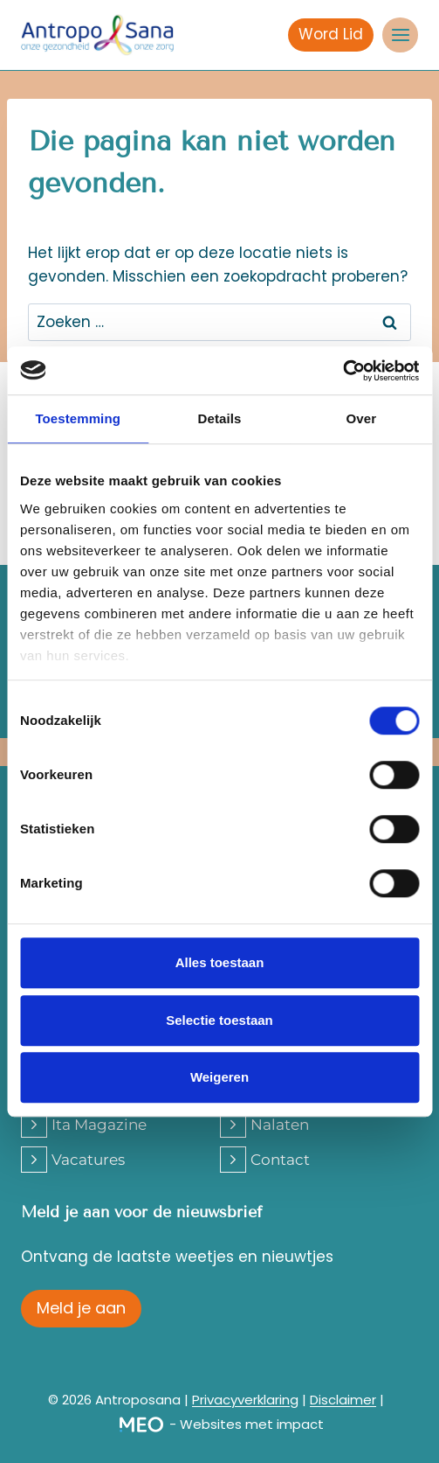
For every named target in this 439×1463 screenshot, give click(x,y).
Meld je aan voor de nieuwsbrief (142, 1212)
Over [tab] (361, 418)
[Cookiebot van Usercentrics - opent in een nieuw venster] (342, 370)
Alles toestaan (219, 962)
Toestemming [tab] (77, 418)
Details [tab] (220, 418)
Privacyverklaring (245, 1399)
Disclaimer (343, 1399)
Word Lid (330, 34)
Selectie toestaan (219, 1020)
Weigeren (219, 1076)
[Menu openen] (400, 35)
